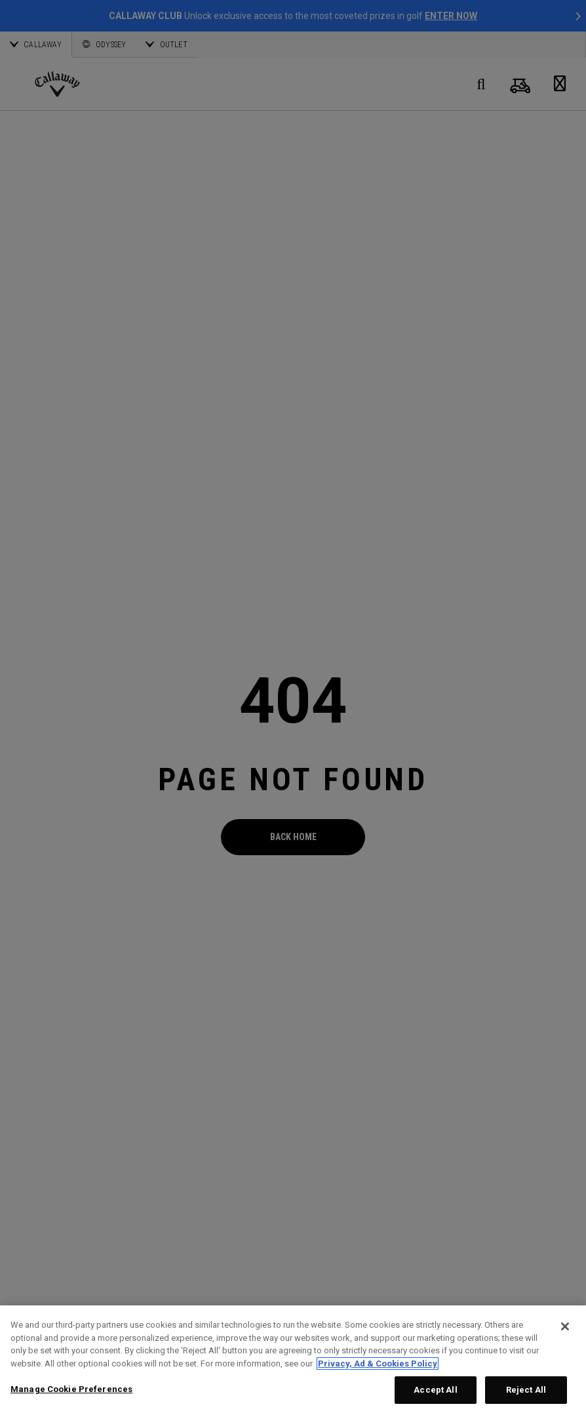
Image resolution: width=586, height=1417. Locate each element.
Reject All (526, 1390)
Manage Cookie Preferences (71, 1389)
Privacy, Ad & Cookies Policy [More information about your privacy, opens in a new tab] (377, 1363)
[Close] (565, 1326)
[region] (293, 1361)
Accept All (435, 1390)
